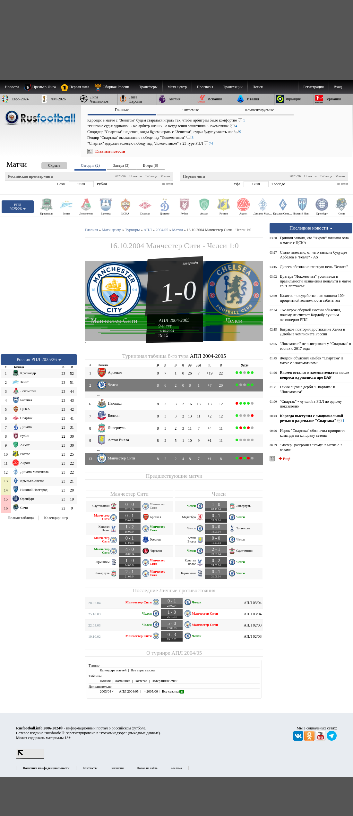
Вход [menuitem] (338, 87)
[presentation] (48, 164)
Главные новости (110, 151)
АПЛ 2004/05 (186, 653)
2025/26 (120, 176)
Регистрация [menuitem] (313, 87)
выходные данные (144, 733)
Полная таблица (21, 518)
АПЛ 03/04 (253, 603)
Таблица (151, 176)
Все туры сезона (143, 670)
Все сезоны (173, 691)
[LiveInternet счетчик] (30, 757)
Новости (135, 176)
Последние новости (310, 228)
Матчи (165, 176)
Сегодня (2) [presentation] (90, 165)
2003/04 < (107, 691)
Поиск (258, 87)
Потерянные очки (164, 681)
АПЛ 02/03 (253, 625)
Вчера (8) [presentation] (150, 165)
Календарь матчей (113, 670)
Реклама (176, 768)
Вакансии (117, 768)
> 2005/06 (150, 691)
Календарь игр (56, 518)
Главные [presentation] (122, 109)
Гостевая (140, 681)
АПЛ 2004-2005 (174, 320)
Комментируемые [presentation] (259, 110)
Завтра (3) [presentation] (121, 165)
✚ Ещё (284, 459)
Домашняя (122, 681)
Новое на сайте (147, 768)
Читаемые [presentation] (190, 110)
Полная (105, 681)
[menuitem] (114, 87)
